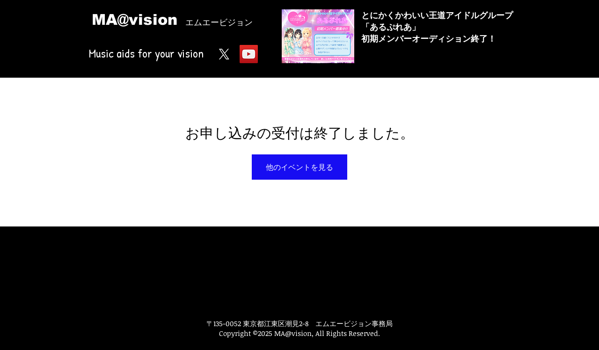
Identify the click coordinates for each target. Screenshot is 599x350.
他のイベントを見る (299, 167)
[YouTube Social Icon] (249, 54)
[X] (224, 54)
